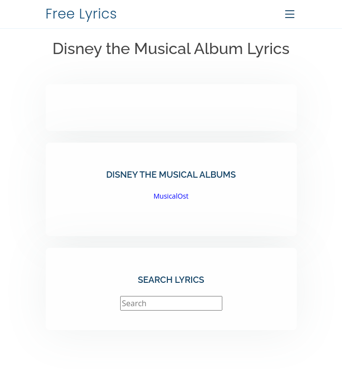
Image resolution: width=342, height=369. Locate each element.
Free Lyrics (81, 13)
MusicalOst (171, 196)
